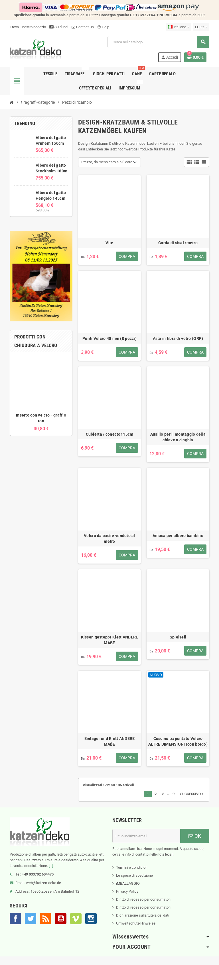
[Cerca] (158, 42)
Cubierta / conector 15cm (109, 434)
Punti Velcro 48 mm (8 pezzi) (109, 338)
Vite (109, 242)
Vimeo (76, 918)
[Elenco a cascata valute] (201, 27)
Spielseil (178, 637)
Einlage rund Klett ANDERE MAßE (109, 741)
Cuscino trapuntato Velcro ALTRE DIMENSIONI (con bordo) (178, 741)
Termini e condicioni (132, 867)
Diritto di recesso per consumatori (143, 899)
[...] (51, 866)
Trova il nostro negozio (28, 27)
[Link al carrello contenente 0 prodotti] (195, 57)
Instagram (91, 918)
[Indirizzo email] (146, 836)
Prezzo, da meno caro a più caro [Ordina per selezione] (106, 162)
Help (103, 27)
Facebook (15, 918)
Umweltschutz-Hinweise (135, 923)
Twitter (30, 918)
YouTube (60, 918)
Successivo (192, 794)
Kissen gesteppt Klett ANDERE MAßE (109, 640)
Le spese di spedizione (134, 875)
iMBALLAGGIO (128, 883)
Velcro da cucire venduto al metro (109, 538)
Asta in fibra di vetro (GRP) (178, 338)
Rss (45, 918)
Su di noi (58, 27)
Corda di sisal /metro (178, 242)
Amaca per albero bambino (178, 535)
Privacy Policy (127, 891)
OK (194, 836)
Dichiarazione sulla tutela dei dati (142, 915)
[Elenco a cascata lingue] (178, 27)
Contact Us (83, 27)
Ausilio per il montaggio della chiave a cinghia (178, 437)
